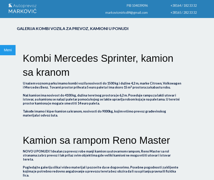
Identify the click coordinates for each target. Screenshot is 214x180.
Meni (8, 50)
